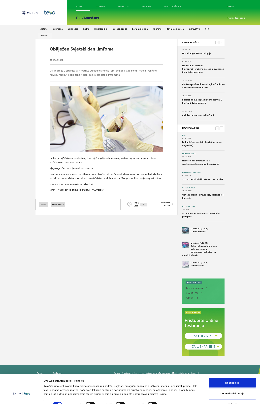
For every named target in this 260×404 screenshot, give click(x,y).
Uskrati (232, 395)
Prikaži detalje (171, 395)
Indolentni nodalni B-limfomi (198, 115)
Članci (79, 6)
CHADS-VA (192, 293)
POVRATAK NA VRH (165, 204)
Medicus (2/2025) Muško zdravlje (195, 230)
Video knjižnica (172, 6)
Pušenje (190, 297)
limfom (43, 204)
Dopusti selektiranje (232, 384)
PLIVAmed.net (87, 18)
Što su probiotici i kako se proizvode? (202, 179)
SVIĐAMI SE (140, 204)
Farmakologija (188, 154)
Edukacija (123, 6)
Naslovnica (44, 36)
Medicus (146, 6)
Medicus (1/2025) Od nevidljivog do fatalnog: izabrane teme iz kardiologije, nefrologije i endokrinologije (200, 249)
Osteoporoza (188, 188)
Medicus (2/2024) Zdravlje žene (195, 264)
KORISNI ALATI (194, 282)
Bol (184, 135)
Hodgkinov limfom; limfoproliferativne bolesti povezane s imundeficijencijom (203, 69)
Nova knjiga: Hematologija (196, 53)
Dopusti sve (232, 373)
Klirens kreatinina (194, 288)
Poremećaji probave (191, 173)
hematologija (58, 204)
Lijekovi (101, 6)
